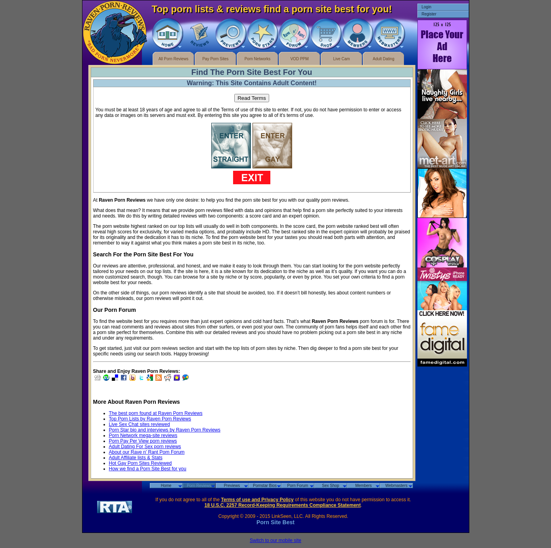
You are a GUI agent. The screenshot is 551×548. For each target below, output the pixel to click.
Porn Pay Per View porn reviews (143, 441)
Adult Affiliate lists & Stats (136, 457)
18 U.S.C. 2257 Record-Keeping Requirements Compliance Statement (283, 505)
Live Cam (341, 59)
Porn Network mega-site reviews (143, 435)
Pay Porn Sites (215, 59)
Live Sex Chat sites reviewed (139, 424)
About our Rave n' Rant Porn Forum (147, 452)
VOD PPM (299, 59)
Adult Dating (383, 59)
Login (426, 7)
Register (429, 14)
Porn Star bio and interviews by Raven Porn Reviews (164, 430)
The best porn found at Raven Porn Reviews (156, 413)
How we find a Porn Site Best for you (147, 469)
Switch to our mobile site (275, 540)
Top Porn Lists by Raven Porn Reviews (150, 419)
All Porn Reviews (174, 59)
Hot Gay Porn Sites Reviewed (140, 463)
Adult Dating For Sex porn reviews (145, 446)
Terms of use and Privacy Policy (257, 499)
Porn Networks (258, 59)
